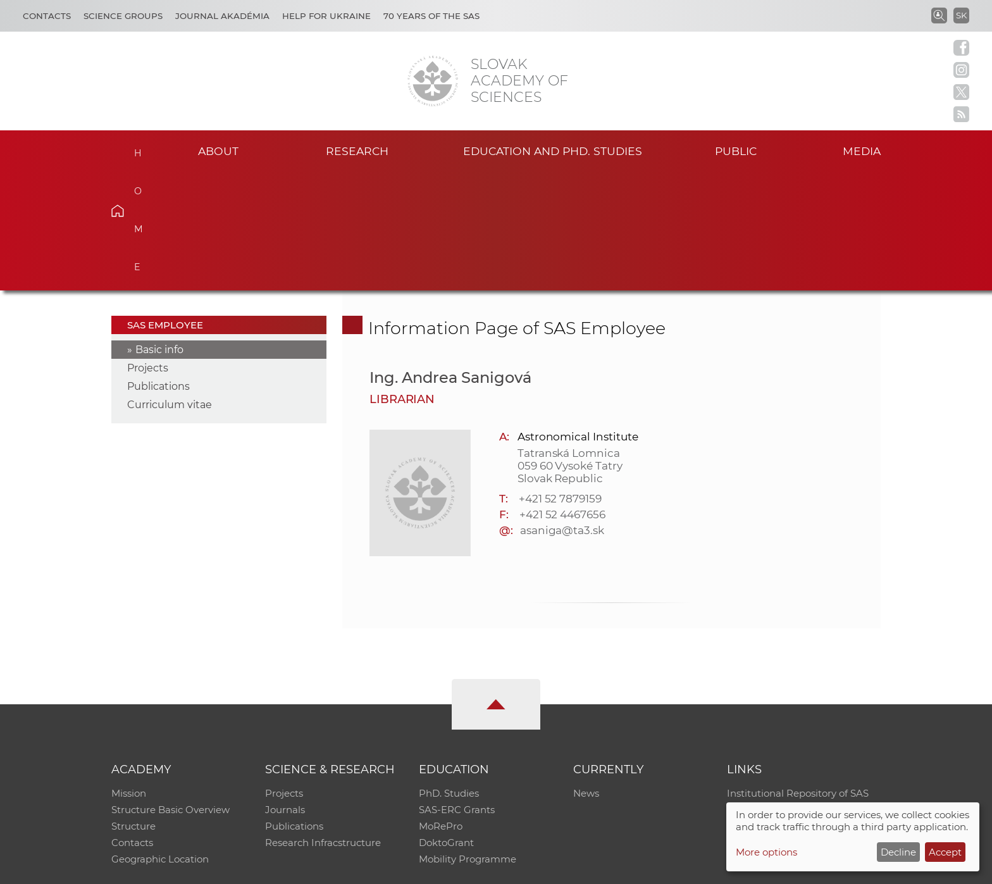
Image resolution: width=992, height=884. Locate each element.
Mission (128, 675)
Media (862, 151)
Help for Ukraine (326, 16)
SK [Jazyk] (961, 15)
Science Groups (123, 16)
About (218, 151)
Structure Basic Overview (170, 692)
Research (357, 151)
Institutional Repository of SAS (798, 675)
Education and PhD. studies (552, 151)
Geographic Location (160, 741)
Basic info (159, 232)
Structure (133, 708)
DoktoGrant (446, 725)
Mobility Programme (467, 741)
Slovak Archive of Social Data (794, 692)
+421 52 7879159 (560, 380)
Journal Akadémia (222, 16)
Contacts (47, 16)
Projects (147, 250)
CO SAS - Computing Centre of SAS (282, 868)
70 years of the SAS (431, 16)
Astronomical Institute (578, 318)
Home (137, 149)
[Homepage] (432, 81)
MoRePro (440, 708)
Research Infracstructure (323, 725)
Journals (285, 692)
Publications (158, 269)
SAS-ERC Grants (457, 692)
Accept (945, 852)
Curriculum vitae (169, 287)
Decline (898, 852)
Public (736, 151)
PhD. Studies (449, 675)
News (586, 675)
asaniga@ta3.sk (562, 412)
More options (766, 852)
